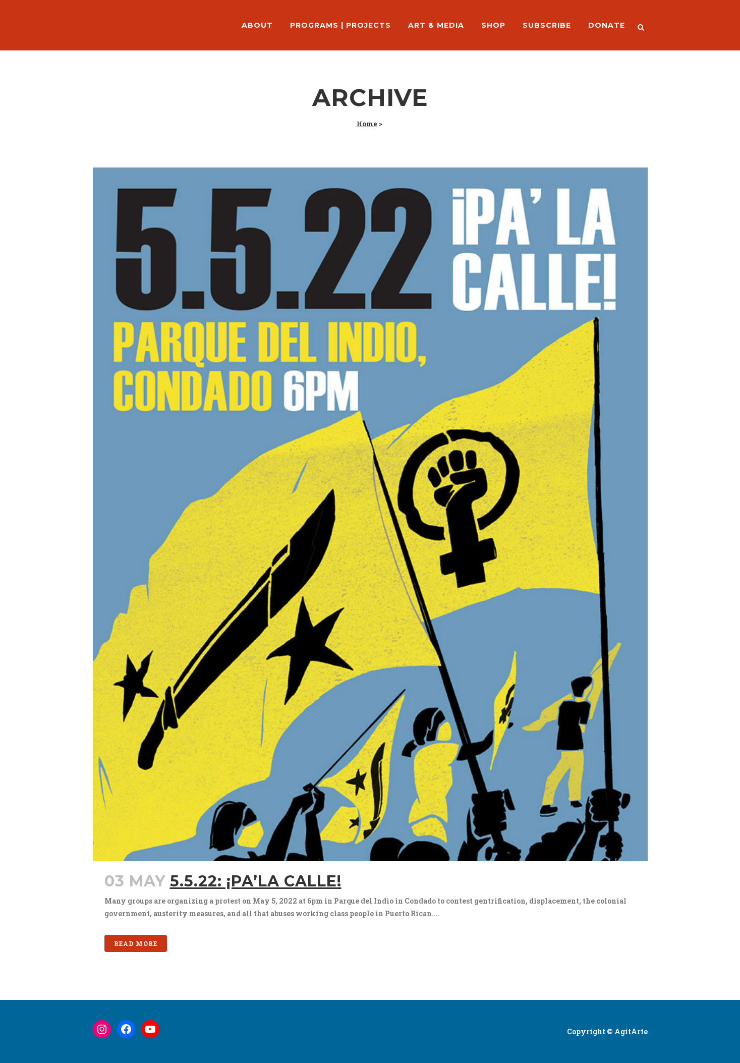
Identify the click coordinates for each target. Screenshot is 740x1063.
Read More (135, 943)
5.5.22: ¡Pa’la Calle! (255, 881)
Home (367, 123)
